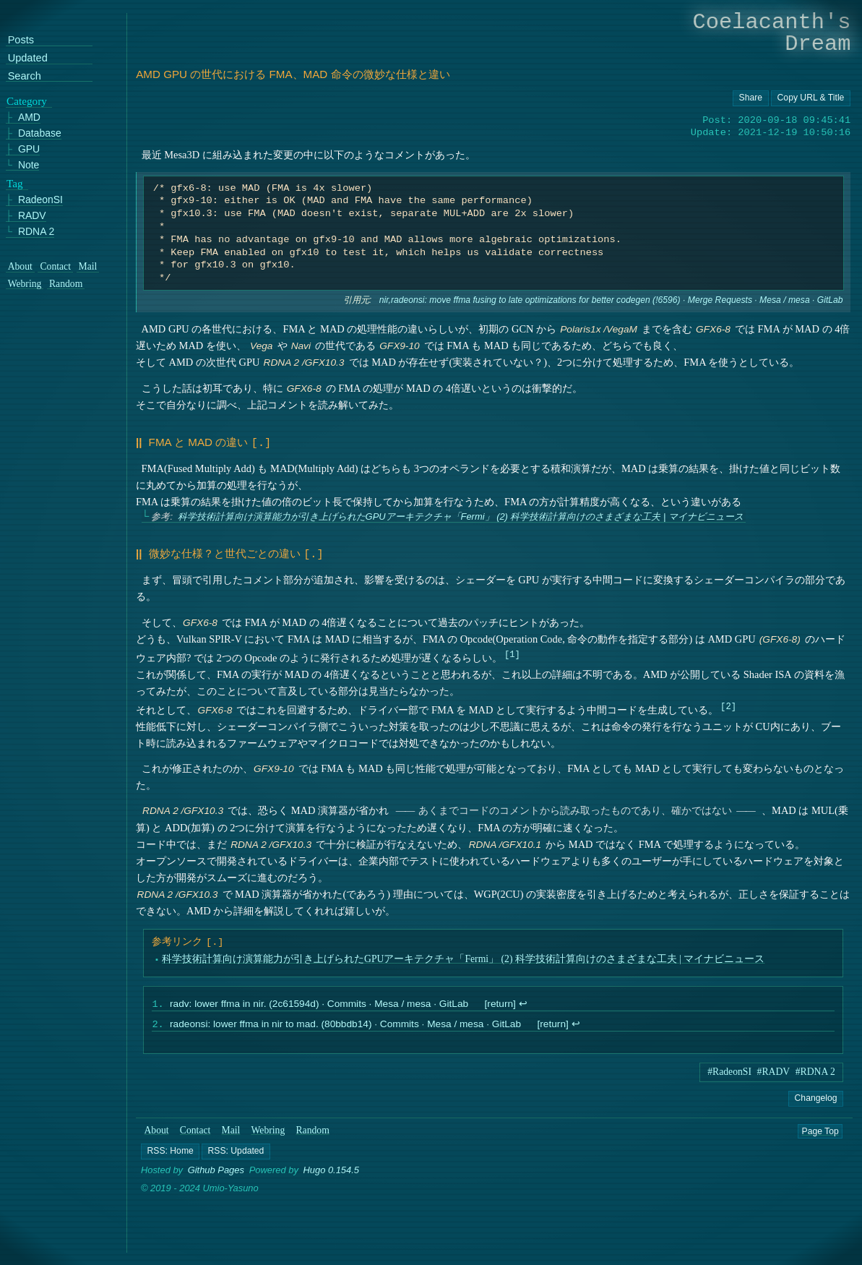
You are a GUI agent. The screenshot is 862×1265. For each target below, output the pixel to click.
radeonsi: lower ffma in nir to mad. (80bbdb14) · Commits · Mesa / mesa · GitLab (345, 1024)
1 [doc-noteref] (511, 651)
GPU (29, 148)
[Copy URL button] (751, 98)
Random (312, 1130)
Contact (195, 1130)
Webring (268, 1130)
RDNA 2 (36, 231)
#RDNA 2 (815, 1071)
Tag (15, 183)
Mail (231, 1130)
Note (29, 164)
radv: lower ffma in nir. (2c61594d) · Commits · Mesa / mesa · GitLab (319, 1002)
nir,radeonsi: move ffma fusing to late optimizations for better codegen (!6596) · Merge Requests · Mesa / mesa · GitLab (611, 300)
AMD (29, 117)
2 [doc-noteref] (728, 703)
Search (24, 75)
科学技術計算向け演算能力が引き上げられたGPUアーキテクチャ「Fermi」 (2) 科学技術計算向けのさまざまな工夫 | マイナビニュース (461, 515)
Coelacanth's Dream (772, 33)
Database (39, 133)
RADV (32, 215)
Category (27, 100)
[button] (170, 1151)
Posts (21, 40)
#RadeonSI (729, 1071)
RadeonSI (40, 199)
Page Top (820, 1130)
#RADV (773, 1071)
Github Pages (216, 1170)
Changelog (816, 1098)
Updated (28, 58)
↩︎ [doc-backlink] (523, 1002)
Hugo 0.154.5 (331, 1170)
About (157, 1130)
